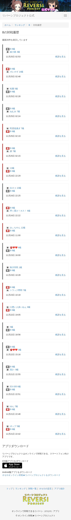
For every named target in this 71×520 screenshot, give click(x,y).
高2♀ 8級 (14, 369)
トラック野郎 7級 (18, 290)
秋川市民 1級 (16, 267)
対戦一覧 (32, 488)
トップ (9, 488)
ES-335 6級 (15, 386)
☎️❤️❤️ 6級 (15, 247)
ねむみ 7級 (15, 111)
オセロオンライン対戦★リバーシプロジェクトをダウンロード (31, 475)
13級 (12, 168)
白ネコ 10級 (15, 188)
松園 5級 (14, 88)
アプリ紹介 (59, 488)
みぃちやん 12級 (17, 227)
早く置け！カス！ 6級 (20, 211)
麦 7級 (13, 151)
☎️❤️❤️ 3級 (15, 350)
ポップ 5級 (15, 426)
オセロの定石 (45, 488)
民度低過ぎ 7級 (17, 128)
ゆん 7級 (14, 406)
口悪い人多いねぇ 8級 (20, 307)
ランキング (20, 488)
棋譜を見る (60, 56)
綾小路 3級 (15, 52)
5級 (11, 327)
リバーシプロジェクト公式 (18, 15)
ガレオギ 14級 (16, 72)
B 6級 (12, 49)
